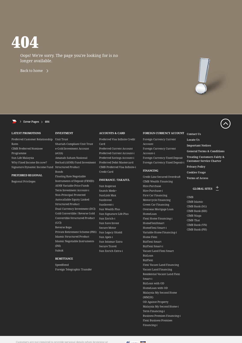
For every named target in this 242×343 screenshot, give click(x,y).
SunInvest (105, 200)
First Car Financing (155, 195)
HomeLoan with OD (155, 288)
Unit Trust (61, 139)
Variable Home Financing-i (160, 232)
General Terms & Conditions (206, 151)
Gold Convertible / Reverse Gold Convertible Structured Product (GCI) (75, 218)
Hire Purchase (152, 186)
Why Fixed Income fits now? (29, 162)
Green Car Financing (156, 204)
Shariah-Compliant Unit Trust (74, 144)
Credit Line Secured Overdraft (161, 177)
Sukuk (59, 250)
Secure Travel (108, 246)
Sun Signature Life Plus (114, 214)
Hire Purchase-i (153, 191)
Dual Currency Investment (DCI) (75, 209)
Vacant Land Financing (157, 269)
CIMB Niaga (194, 215)
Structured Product (67, 167)
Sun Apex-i (106, 237)
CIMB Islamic (195, 202)
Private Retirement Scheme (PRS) (75, 232)
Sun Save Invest (109, 223)
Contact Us (194, 134)
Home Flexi (150, 237)
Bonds (59, 172)
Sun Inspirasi (107, 186)
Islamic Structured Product (72, 236)
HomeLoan (150, 214)
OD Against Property (155, 302)
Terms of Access (197, 178)
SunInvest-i (106, 204)
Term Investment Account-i (72, 190)
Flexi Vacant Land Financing (161, 265)
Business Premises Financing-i (162, 316)
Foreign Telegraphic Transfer (73, 269)
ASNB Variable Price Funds (72, 185)
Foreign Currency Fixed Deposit (163, 158)
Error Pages (31, 122)
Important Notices (199, 145)
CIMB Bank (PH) (197, 229)
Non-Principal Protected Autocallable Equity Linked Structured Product (72, 199)
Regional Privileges (23, 181)
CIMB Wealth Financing (158, 181)
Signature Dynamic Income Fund (32, 167)
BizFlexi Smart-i (153, 246)
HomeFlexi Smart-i (155, 228)
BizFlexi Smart (152, 242)
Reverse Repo (63, 227)
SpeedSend (62, 265)
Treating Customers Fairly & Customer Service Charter (206, 159)
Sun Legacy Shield (110, 232)
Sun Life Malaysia (22, 158)
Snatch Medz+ (108, 191)
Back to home (36, 71)
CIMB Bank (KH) (197, 211)
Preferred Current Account (116, 148)
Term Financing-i (154, 311)
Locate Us (193, 140)
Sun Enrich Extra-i (111, 251)
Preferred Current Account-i (116, 153)
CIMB (190, 197)
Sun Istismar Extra (111, 242)
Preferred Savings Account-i (116, 158)
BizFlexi (148, 260)
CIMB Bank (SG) (197, 206)
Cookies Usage (196, 172)
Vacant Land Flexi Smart (158, 251)
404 (47, 122)
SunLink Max (107, 195)
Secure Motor (107, 228)
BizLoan (148, 255)
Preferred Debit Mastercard (116, 162)
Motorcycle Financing (156, 200)
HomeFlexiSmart (153, 223)
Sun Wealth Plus (109, 209)
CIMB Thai (193, 220)
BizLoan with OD (153, 283)
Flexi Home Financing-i (157, 218)
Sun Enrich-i (107, 218)
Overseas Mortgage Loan (158, 209)
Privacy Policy (196, 167)
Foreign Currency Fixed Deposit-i (163, 162)
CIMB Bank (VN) (197, 225)
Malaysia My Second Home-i (161, 306)
